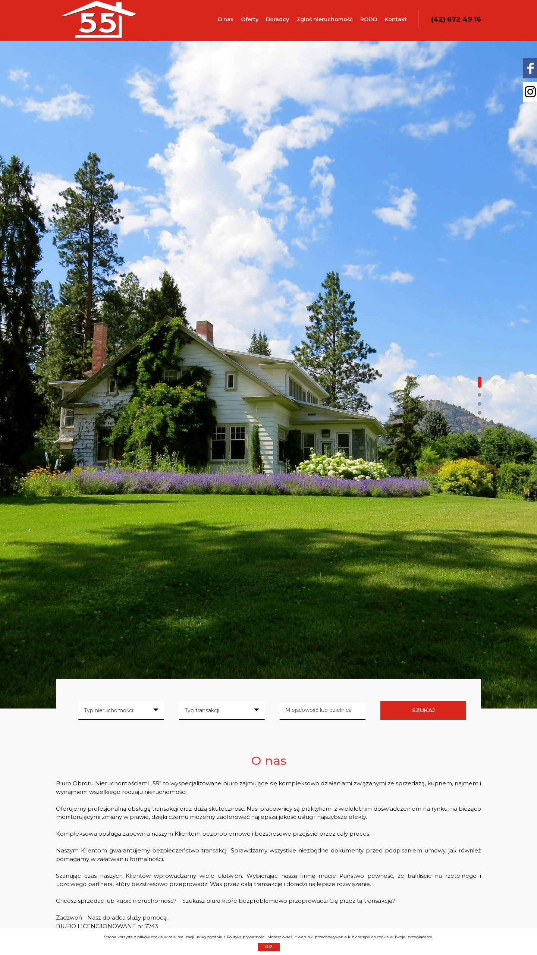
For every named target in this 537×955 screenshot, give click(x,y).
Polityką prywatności (246, 936)
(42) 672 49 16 (456, 19)
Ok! (268, 947)
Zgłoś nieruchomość (324, 19)
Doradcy (277, 19)
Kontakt (395, 19)
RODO (368, 19)
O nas (225, 19)
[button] (479, 382)
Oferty (249, 19)
